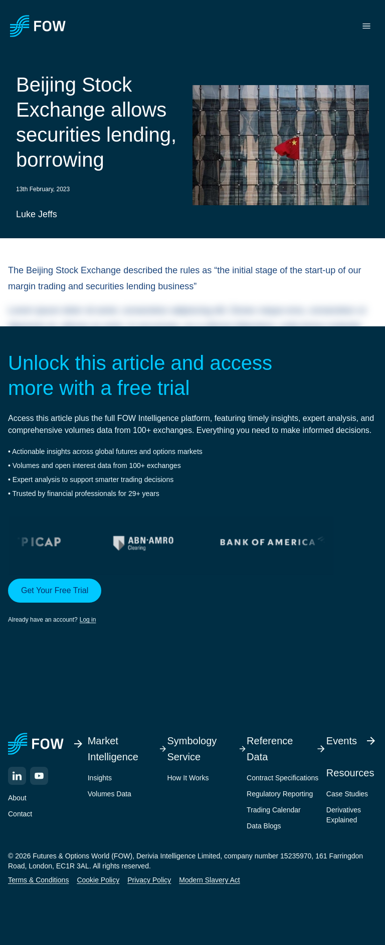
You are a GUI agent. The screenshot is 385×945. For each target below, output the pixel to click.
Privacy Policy (149, 880)
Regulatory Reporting (280, 794)
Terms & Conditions (38, 880)
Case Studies (347, 794)
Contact (20, 814)
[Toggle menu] (366, 26)
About (17, 798)
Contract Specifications (282, 778)
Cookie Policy (98, 880)
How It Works (188, 778)
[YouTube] (39, 776)
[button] (192, 602)
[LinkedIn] (17, 776)
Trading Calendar (274, 810)
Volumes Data (109, 794)
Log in (88, 619)
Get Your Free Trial (54, 590)
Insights (100, 778)
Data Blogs (264, 826)
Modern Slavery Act (209, 880)
